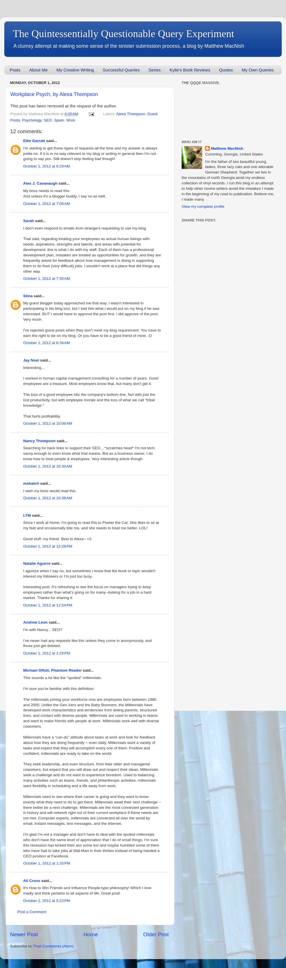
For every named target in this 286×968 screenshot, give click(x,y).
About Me (38, 69)
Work (70, 120)
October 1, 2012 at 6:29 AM (46, 166)
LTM (27, 515)
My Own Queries (258, 69)
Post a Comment (31, 912)
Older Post (156, 934)
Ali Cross (31, 881)
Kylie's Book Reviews (190, 69)
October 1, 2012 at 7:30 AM (46, 278)
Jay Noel (31, 360)
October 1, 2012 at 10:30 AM (47, 466)
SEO (48, 120)
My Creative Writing (75, 69)
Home (91, 934)
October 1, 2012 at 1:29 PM (46, 653)
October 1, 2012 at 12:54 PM (47, 605)
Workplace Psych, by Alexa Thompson (54, 94)
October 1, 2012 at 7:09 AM (46, 203)
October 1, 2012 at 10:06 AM (47, 423)
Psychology (31, 120)
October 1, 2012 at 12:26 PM (47, 546)
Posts (15, 69)
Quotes (226, 69)
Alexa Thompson (130, 114)
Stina (28, 296)
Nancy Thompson (39, 441)
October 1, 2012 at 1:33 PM (46, 863)
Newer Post (24, 934)
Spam (59, 120)
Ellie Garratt (34, 141)
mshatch (31, 483)
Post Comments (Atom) (54, 946)
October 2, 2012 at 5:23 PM (46, 901)
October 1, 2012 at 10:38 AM (47, 498)
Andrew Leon (35, 622)
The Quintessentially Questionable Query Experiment (123, 33)
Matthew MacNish (227, 148)
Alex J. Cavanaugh (40, 183)
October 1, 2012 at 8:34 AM (46, 343)
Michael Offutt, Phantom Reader (52, 670)
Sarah (28, 221)
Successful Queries (121, 69)
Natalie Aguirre (37, 563)
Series (154, 69)
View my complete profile (203, 206)
